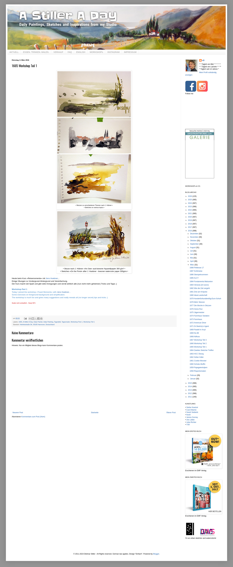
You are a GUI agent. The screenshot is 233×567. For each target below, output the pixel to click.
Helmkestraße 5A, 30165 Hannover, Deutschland (37, 324)
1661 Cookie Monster (198, 361)
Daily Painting (48, 322)
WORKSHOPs (96, 52)
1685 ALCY (194, 278)
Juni (192, 254)
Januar (193, 379)
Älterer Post (171, 413)
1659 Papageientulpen (198, 367)
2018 (190, 224)
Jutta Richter (191, 422)
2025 (190, 200)
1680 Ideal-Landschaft (198, 295)
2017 (190, 227)
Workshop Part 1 (76, 322)
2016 (190, 231)
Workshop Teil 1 (89, 322)
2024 (190, 203)
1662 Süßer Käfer (197, 357)
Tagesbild (57, 322)
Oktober (193, 241)
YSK (188, 425)
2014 (190, 386)
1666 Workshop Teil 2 (198, 343)
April (192, 261)
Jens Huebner (52, 278)
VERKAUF (58, 52)
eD (203, 60)
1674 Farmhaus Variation (199, 316)
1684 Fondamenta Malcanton (201, 281)
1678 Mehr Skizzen (197, 302)
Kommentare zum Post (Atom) (33, 417)
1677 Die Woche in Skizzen (200, 305)
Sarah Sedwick (192, 412)
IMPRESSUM (130, 52)
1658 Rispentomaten (198, 371)
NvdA (188, 415)
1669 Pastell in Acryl (198, 330)
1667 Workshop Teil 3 (198, 340)
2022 (190, 210)
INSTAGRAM (113, 52)
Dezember (194, 234)
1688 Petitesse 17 (197, 268)
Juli (191, 251)
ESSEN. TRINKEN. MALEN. (36, 52)
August (193, 247)
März (192, 265)
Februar (193, 375)
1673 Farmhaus (196, 319)
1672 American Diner (198, 323)
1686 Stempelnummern (199, 275)
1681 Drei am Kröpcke (198, 292)
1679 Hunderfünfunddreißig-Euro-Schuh (205, 299)
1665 (20, 322)
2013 (190, 390)
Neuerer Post (18, 413)
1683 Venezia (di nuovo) (199, 285)
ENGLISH (80, 52)
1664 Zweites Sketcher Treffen (202, 350)
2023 (190, 207)
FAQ (70, 52)
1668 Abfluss (195, 337)
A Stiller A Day (28, 322)
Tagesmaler (66, 322)
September (194, 244)
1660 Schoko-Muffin (197, 364)
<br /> (199, 162)
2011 (190, 397)
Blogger (156, 554)
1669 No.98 (194, 333)
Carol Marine (191, 410)
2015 (190, 383)
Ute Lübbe (190, 420)
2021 (190, 213)
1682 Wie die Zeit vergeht (200, 288)
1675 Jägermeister (197, 312)
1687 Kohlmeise (196, 271)
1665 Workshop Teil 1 (198, 347)
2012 (190, 393)
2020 (190, 217)
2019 (190, 220)
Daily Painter (38, 322)
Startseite (95, 413)
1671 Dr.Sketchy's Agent (199, 326)
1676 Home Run (196, 309)
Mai (191, 258)
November (194, 237)
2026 (190, 196)
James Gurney (192, 417)
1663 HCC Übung (197, 354)
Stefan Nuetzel (192, 407)
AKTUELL (14, 52)
